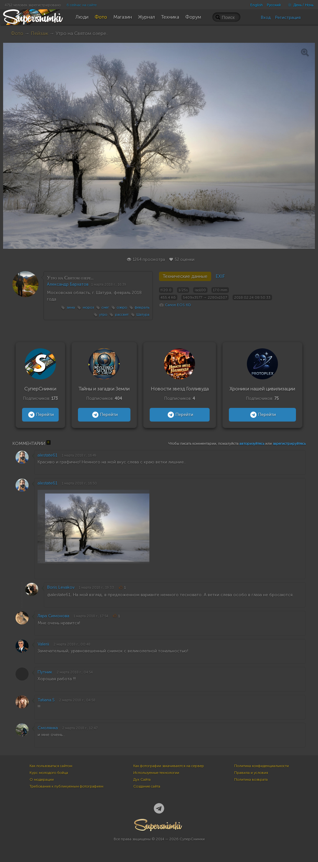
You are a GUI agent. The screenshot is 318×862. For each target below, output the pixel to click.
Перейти (40, 414)
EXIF (220, 276)
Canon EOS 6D (178, 305)
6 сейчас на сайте (81, 5)
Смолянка (48, 727)
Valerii (43, 644)
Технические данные (185, 276)
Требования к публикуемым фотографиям (66, 786)
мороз (88, 307)
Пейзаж (39, 33)
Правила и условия (251, 772)
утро (103, 314)
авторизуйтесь (251, 443)
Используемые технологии (156, 772)
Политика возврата (251, 779)
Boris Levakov (61, 587)
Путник (45, 672)
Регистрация (288, 17)
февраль (142, 307)
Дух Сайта (142, 779)
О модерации (42, 779)
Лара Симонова (53, 616)
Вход (266, 17)
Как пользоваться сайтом (51, 766)
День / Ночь (299, 5)
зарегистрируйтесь (289, 443)
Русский (274, 5)
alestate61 (47, 455)
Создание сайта (146, 786)
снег (105, 307)
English (256, 5)
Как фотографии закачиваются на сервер (168, 766)
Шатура (142, 314)
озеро (122, 307)
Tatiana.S (46, 700)
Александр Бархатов (68, 284)
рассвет (122, 314)
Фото (17, 33)
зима (70, 307)
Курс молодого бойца (49, 772)
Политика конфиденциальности (261, 766)
